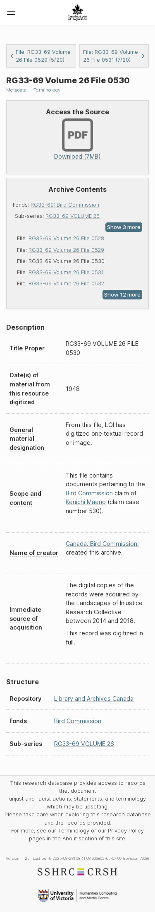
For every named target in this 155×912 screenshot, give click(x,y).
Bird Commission (89, 493)
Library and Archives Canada (94, 698)
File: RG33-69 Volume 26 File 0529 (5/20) (40, 56)
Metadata (16, 90)
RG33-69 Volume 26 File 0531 (66, 272)
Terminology (46, 90)
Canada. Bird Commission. (102, 543)
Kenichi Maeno (86, 501)
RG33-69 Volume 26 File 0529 (66, 250)
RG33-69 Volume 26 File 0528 (66, 238)
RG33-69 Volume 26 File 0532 (66, 283)
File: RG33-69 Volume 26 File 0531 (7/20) (114, 56)
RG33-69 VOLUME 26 (72, 216)
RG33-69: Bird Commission (65, 205)
